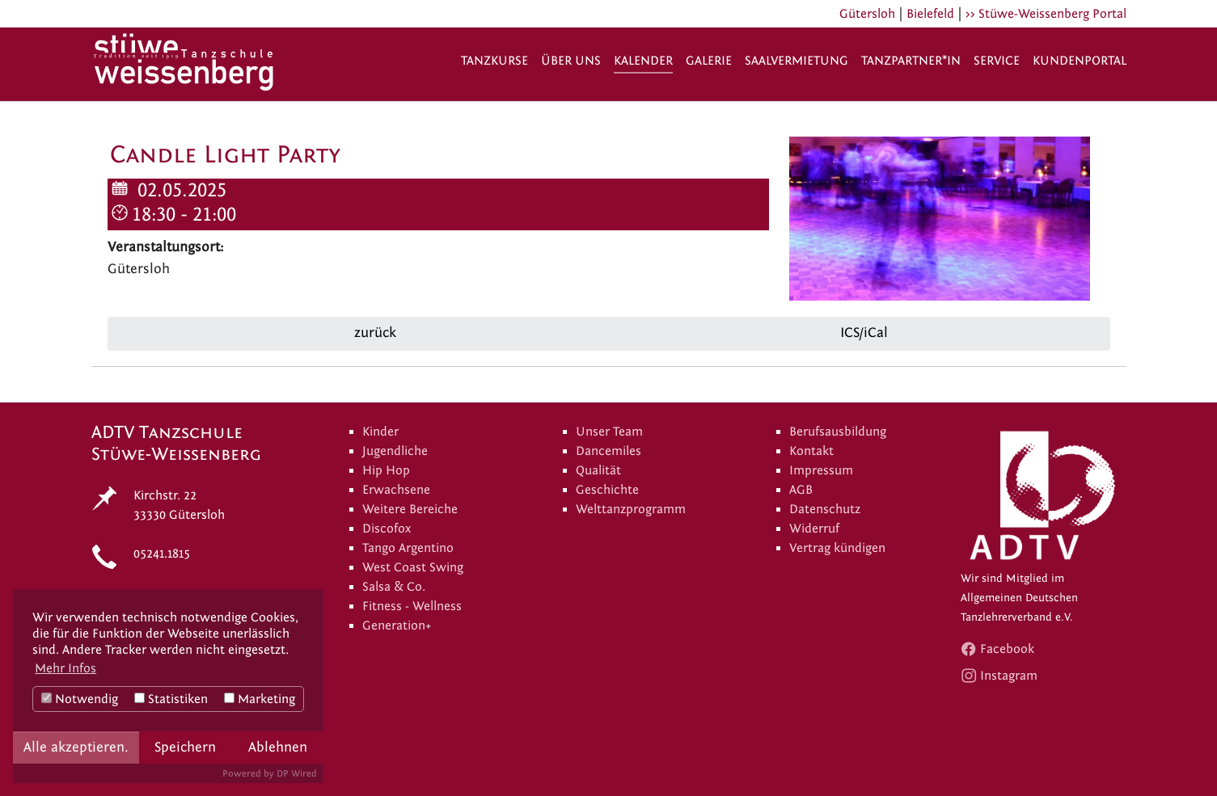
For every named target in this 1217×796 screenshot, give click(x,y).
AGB (801, 489)
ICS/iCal (864, 332)
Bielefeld (930, 13)
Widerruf (814, 528)
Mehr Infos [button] (65, 668)
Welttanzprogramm (631, 509)
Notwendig (79, 699)
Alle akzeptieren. (76, 747)
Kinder (380, 431)
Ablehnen (277, 747)
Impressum (821, 470)
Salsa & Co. (393, 586)
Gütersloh (867, 13)
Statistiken (171, 699)
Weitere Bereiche (410, 509)
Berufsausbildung (837, 431)
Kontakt (811, 451)
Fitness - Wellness (412, 606)
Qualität (598, 470)
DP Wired (297, 773)
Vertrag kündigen (837, 548)
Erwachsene (396, 489)
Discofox (386, 528)
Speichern (185, 747)
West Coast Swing (412, 567)
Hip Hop (386, 470)
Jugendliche (395, 451)
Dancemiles (608, 451)
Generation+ (397, 625)
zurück (373, 332)
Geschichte (607, 489)
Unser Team (609, 431)
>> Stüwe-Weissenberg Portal (1046, 13)
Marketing (259, 699)
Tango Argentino (408, 548)
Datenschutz (824, 509)
